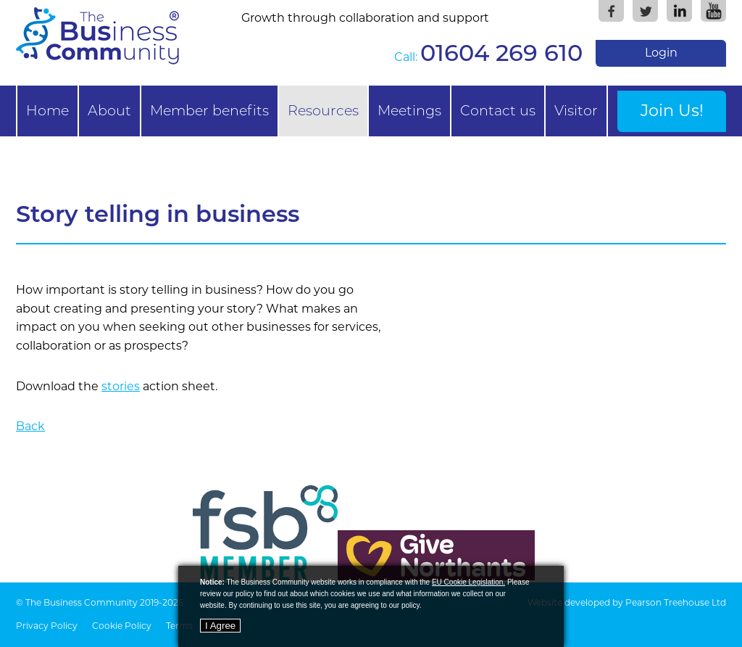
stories (120, 386)
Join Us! (672, 110)
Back (30, 426)
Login (661, 52)
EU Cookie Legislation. (468, 582)
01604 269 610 (501, 52)
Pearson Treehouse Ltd (675, 602)
